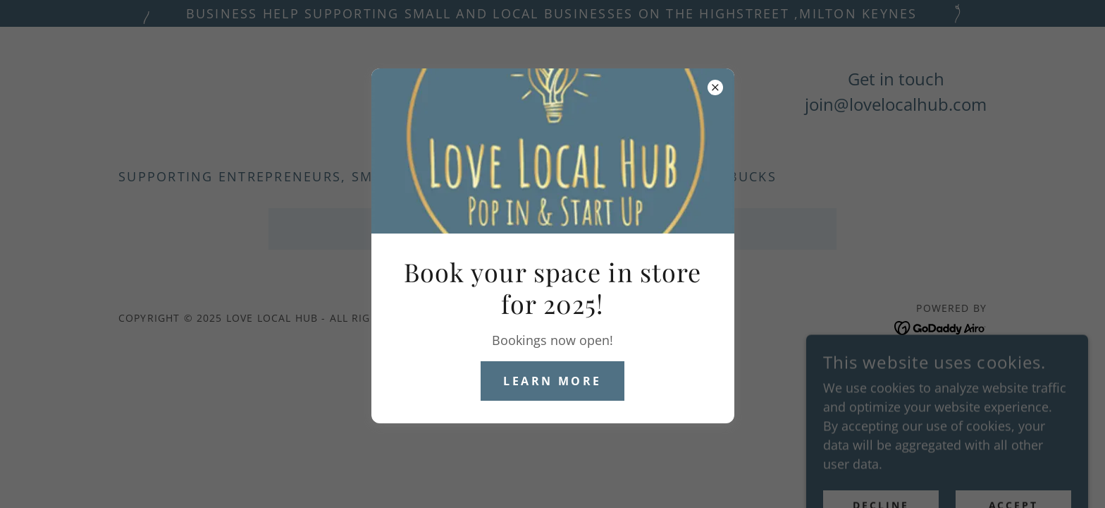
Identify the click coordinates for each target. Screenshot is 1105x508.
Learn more (552, 381)
